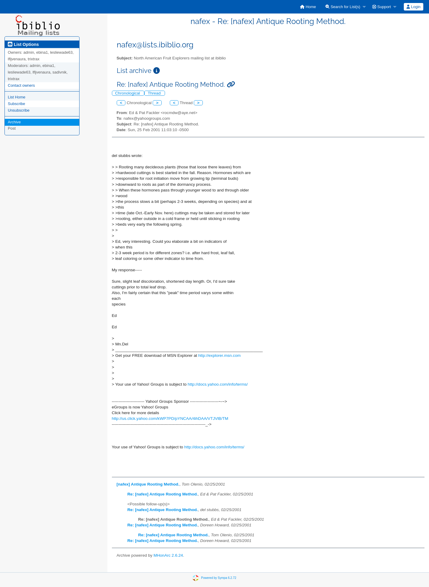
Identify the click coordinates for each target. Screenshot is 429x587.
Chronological (128, 93)
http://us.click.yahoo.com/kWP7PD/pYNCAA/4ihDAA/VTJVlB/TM (170, 418)
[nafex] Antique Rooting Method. (148, 484)
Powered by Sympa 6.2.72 (218, 577)
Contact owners (21, 85)
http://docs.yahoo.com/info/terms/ (218, 384)
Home (308, 7)
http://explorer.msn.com (219, 355)
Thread (155, 93)
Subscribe (16, 103)
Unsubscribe (18, 110)
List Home (17, 97)
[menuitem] (308, 7)
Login (413, 7)
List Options (23, 44)
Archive (14, 122)
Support (381, 7)
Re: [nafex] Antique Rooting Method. (163, 494)
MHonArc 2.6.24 (168, 555)
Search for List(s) (343, 7)
